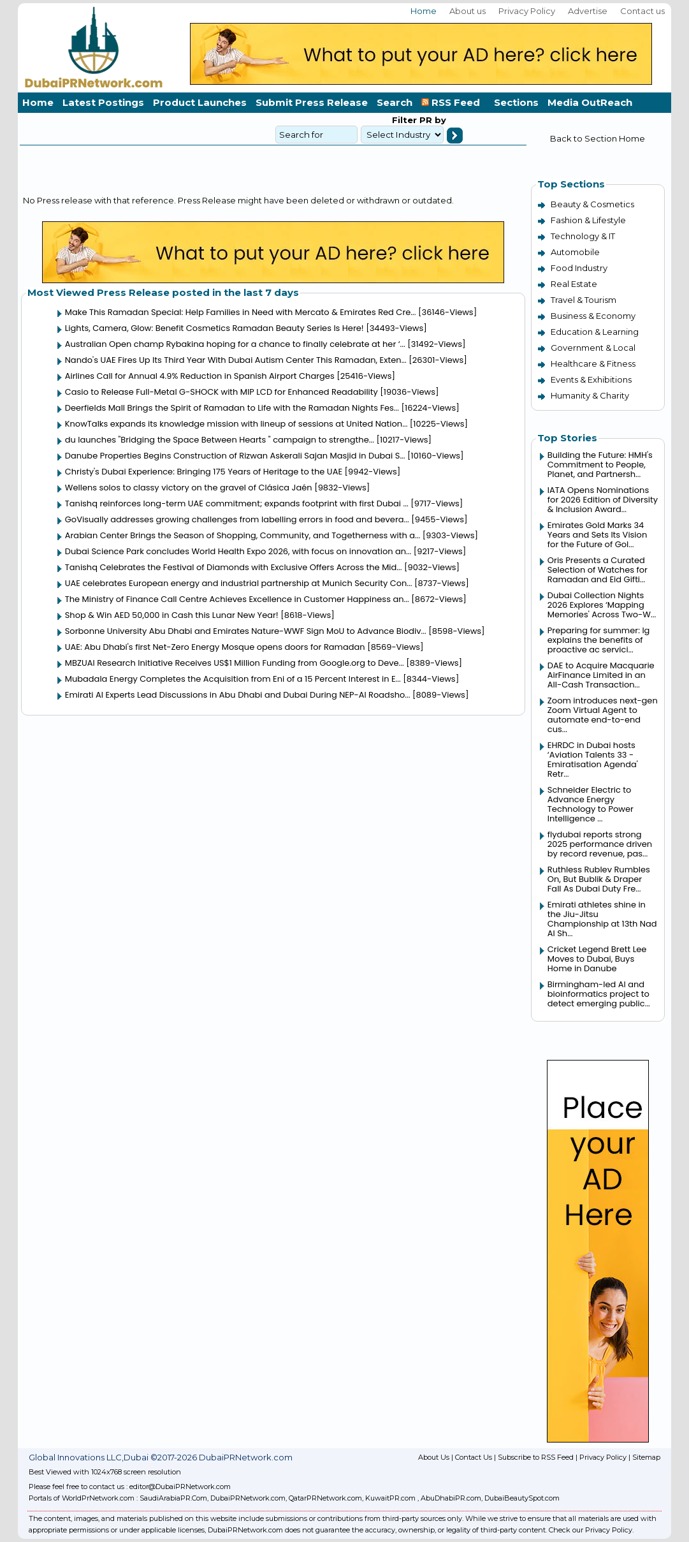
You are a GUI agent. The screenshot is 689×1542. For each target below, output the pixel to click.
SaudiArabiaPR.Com (173, 1498)
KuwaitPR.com (390, 1498)
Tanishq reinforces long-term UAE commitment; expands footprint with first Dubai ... (237, 503)
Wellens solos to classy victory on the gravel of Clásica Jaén (188, 487)
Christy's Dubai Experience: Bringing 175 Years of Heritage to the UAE (203, 472)
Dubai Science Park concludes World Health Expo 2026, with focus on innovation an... (238, 551)
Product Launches (200, 102)
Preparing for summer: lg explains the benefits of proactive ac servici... (599, 640)
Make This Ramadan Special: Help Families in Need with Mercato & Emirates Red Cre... (240, 312)
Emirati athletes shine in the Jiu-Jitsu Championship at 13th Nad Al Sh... (602, 919)
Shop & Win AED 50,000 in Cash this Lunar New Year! (172, 615)
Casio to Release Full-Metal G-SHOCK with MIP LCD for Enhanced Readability (221, 392)
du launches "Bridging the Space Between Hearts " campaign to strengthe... (219, 440)
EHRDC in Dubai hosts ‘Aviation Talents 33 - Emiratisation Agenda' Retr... (593, 759)
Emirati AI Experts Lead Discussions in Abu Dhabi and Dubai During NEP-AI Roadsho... (237, 695)
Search (394, 102)
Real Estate (574, 284)
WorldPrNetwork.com (98, 1498)
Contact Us (473, 1457)
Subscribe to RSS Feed (536, 1457)
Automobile (575, 252)
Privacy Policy (526, 11)
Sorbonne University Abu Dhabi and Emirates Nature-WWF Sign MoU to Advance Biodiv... (245, 631)
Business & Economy (593, 316)
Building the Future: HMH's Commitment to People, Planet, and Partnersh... (600, 464)
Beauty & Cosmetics (592, 204)
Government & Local (593, 347)
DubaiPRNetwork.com (248, 1498)
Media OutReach (590, 102)
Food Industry (579, 268)
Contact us (642, 11)
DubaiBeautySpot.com (522, 1498)
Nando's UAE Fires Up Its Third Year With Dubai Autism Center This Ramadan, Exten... (236, 360)
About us (467, 11)
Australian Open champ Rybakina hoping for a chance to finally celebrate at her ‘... (235, 344)
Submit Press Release (312, 102)
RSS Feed (453, 102)
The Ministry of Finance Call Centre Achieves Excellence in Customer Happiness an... (237, 599)
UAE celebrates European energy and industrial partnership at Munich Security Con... (238, 583)
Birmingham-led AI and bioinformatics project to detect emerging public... (599, 994)
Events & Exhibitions (591, 379)
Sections (516, 102)
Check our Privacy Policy (590, 1529)
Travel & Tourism (583, 300)
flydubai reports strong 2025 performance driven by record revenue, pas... (600, 844)
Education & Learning (595, 332)
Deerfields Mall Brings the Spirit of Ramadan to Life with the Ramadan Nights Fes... (232, 408)
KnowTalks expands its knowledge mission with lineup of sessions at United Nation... (236, 424)
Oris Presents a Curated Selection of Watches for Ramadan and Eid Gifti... (598, 569)
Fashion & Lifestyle (588, 220)
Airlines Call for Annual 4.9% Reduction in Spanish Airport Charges (200, 376)
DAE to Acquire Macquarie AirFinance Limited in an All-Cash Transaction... (601, 675)
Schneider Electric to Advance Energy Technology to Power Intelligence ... (591, 804)
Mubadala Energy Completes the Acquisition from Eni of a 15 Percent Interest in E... (233, 679)
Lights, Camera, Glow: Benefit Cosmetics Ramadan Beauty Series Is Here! (214, 328)
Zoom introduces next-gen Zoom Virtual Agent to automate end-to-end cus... (603, 714)
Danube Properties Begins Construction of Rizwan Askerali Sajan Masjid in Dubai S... (235, 456)
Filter (404, 120)
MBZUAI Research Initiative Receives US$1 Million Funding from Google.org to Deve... (234, 663)
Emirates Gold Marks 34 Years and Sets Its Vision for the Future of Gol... (597, 534)
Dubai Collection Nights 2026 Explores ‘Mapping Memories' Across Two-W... (602, 604)
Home (423, 11)
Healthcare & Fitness (593, 363)
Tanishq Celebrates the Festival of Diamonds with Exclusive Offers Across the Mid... (233, 567)
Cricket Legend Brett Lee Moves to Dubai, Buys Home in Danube (597, 958)
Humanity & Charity (590, 395)
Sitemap (646, 1457)
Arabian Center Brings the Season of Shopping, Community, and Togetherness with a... (242, 535)
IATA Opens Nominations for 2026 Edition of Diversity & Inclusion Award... (603, 499)
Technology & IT (583, 236)
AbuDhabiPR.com (451, 1498)
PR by (431, 120)
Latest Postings (103, 102)
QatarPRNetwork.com (325, 1498)
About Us (433, 1457)
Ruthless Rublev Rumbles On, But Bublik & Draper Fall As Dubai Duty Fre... (599, 879)
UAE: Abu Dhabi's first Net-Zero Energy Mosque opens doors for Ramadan (215, 647)
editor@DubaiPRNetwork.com (180, 1486)
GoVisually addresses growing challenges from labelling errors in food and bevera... (237, 519)
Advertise (587, 11)
